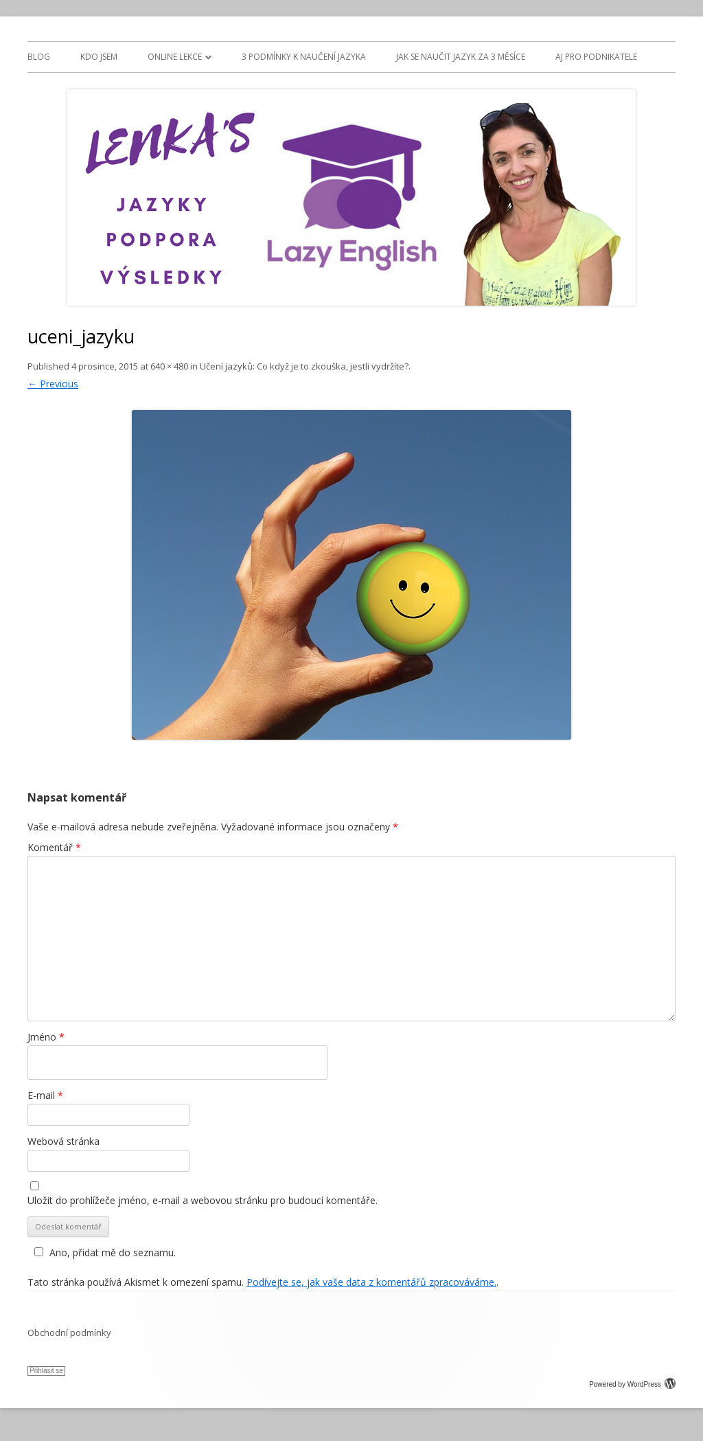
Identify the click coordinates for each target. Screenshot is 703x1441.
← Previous (52, 383)
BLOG (38, 57)
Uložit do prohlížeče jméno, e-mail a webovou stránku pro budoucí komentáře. (202, 1200)
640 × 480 (169, 366)
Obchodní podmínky (69, 1332)
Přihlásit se (46, 1370)
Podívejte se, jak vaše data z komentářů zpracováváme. (371, 1282)
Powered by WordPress (632, 1384)
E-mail (45, 1095)
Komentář (54, 847)
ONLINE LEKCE (175, 57)
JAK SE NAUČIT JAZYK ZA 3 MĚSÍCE (460, 57)
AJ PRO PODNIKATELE (596, 57)
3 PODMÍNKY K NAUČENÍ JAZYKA (304, 57)
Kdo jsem (98, 57)
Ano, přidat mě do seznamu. (103, 1252)
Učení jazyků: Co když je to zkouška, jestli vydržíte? (304, 366)
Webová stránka (63, 1141)
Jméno (46, 1036)
